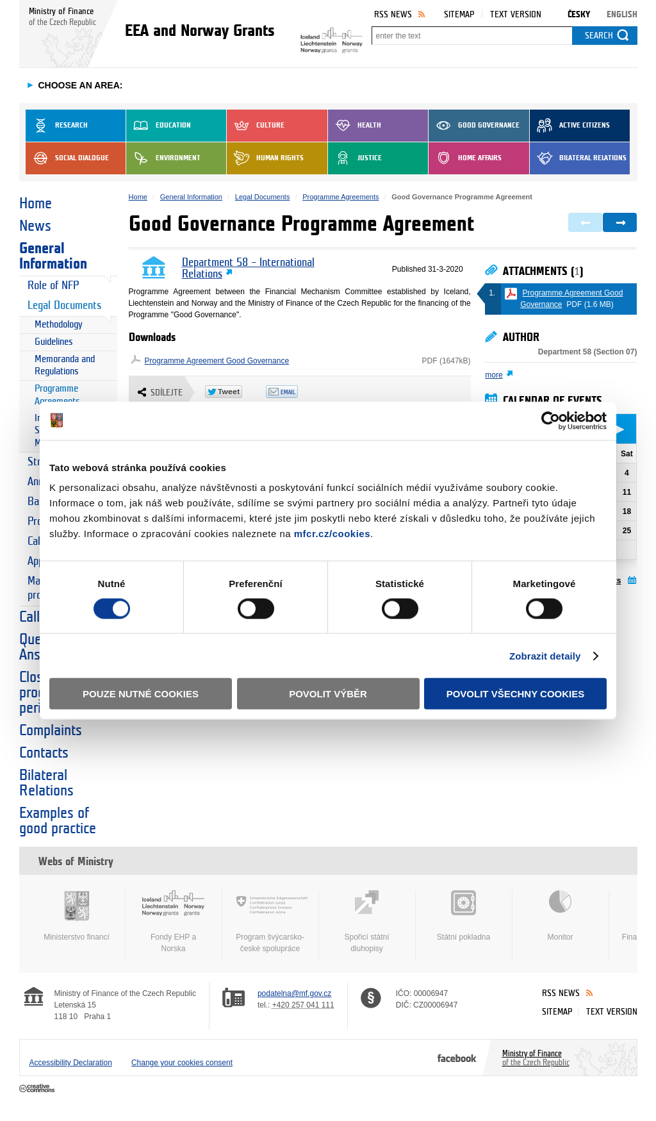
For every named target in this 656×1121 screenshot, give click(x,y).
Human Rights (265, 158)
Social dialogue (67, 158)
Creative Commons (38, 1089)
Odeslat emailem (296, 391)
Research (57, 125)
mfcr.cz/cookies (332, 533)
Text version (515, 14)
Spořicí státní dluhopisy (367, 921)
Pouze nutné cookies (141, 693)
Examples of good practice (57, 821)
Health (354, 125)
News (35, 226)
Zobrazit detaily (545, 655)
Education (158, 125)
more (493, 374)
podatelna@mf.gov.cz (294, 993)
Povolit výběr (328, 693)
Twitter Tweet (235, 391)
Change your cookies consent (182, 1062)
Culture (255, 125)
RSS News (393, 14)
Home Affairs (465, 158)
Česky (579, 14)
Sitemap (459, 14)
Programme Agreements (57, 395)
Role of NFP (53, 285)
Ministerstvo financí (77, 916)
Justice (355, 158)
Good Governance (474, 125)
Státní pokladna (464, 916)
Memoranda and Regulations (65, 365)
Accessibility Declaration (70, 1062)
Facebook (457, 1057)
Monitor (560, 916)
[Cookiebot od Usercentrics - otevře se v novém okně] (551, 420)
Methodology (59, 324)
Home (35, 204)
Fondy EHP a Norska (173, 921)
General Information (53, 256)
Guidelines (54, 342)
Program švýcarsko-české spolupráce (270, 921)
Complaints (50, 731)
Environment (163, 158)
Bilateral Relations (578, 158)
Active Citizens (570, 125)
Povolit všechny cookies (516, 693)
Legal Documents (64, 305)
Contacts (44, 753)
